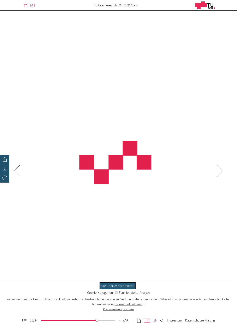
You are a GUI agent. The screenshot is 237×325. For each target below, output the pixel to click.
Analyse (143, 292)
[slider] (96, 320)
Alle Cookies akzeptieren (117, 286)
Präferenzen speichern (118, 309)
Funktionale (125, 292)
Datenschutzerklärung (129, 304)
